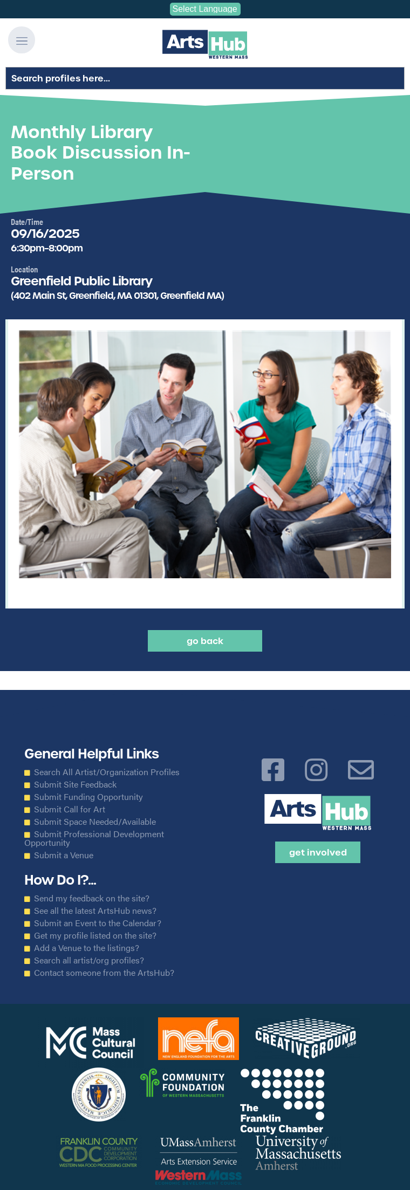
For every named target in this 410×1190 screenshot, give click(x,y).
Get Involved (318, 852)
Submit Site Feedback (75, 784)
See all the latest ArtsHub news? (95, 910)
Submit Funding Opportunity (88, 796)
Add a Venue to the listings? (86, 947)
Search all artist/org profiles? (89, 960)
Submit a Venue (63, 855)
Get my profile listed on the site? (95, 935)
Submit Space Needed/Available (95, 821)
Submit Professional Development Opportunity (94, 838)
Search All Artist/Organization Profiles (107, 772)
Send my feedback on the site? (91, 898)
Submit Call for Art (69, 809)
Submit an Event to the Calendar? (97, 923)
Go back (205, 641)
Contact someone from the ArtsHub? (104, 972)
